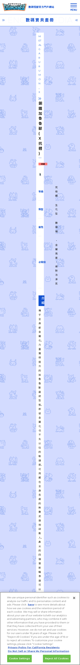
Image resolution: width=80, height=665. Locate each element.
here (31, 606)
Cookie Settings (19, 660)
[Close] (74, 600)
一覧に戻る (40, 489)
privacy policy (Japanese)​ (21, 592)
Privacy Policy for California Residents (34, 649)
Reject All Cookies (57, 660)
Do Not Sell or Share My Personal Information (38, 653)
